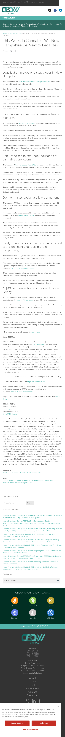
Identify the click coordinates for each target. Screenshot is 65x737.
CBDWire (32, 648)
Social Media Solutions (32, 673)
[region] (30, 720)
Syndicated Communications (32, 670)
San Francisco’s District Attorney (27, 165)
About (32, 678)
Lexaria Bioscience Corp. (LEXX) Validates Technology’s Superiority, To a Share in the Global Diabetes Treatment (32, 25)
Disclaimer (32, 695)
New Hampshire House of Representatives (34, 82)
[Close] (58, 706)
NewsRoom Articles (14, 34)
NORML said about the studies (22, 268)
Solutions (32, 660)
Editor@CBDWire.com (10, 414)
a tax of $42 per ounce (25, 300)
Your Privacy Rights (30, 730)
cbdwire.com (7, 409)
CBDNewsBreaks (39, 344)
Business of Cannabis (27, 123)
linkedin (60, 10)
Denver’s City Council (26, 215)
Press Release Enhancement (32, 668)
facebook (55, 10)
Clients (32, 681)
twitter (49, 10)
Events (32, 685)
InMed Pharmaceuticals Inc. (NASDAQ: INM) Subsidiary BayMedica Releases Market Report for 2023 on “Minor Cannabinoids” (30, 568)
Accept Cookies (17, 723)
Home (5, 34)
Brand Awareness (32, 663)
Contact (32, 691)
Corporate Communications (32, 665)
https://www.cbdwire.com (36, 382)
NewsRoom (32, 688)
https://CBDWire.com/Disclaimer (22, 392)
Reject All (44, 723)
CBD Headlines (8, 18)
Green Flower (35, 332)
